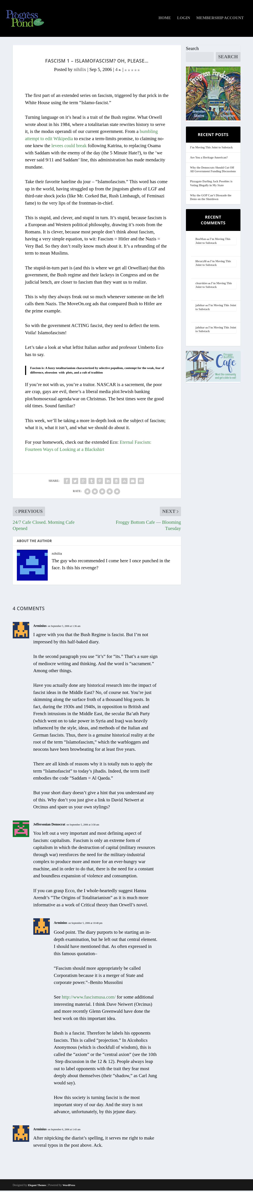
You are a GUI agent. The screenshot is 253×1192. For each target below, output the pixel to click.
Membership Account (220, 19)
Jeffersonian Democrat (49, 826)
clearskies (201, 284)
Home (165, 19)
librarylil (201, 262)
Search (192, 49)
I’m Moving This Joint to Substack (211, 148)
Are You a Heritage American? (209, 159)
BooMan (200, 240)
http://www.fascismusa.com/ (89, 998)
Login (183, 19)
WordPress (69, 1186)
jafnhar (200, 306)
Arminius (40, 627)
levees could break (69, 147)
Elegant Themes (37, 1186)
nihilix (80, 70)
